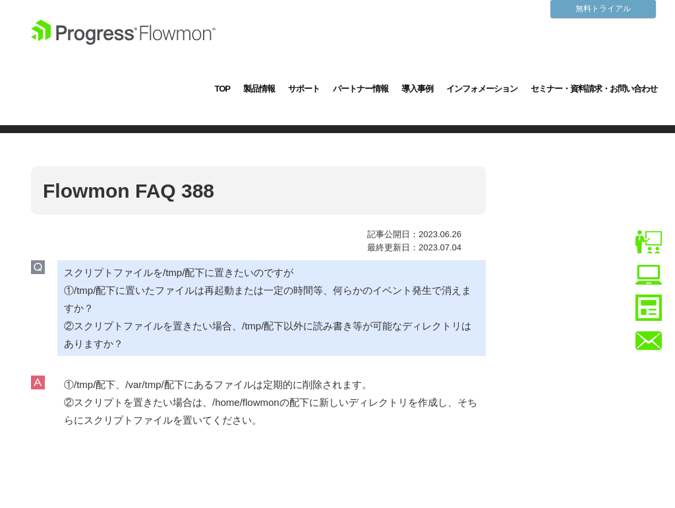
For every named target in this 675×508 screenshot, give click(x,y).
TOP (223, 89)
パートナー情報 (360, 89)
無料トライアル (603, 8)
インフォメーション (481, 89)
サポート (304, 89)
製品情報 (259, 89)
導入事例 (417, 89)
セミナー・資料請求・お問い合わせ (594, 89)
